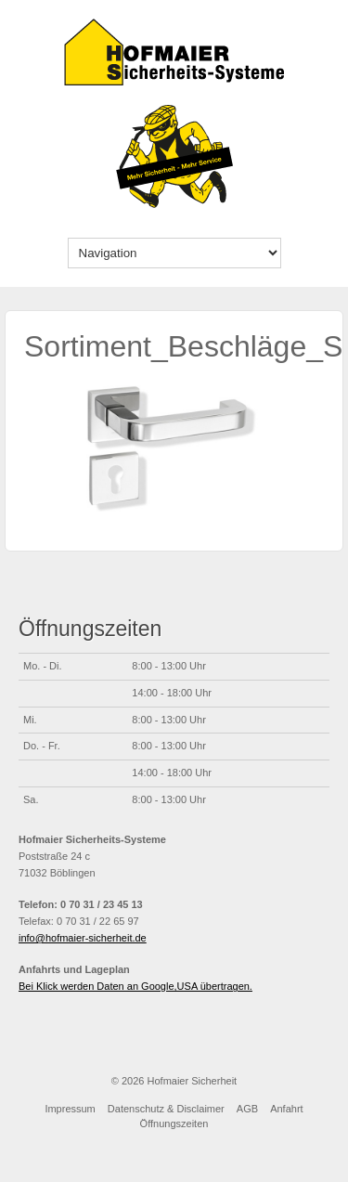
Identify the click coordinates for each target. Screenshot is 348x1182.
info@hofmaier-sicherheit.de (83, 937)
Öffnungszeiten (174, 1123)
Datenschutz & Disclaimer (166, 1108)
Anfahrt (286, 1108)
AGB (247, 1108)
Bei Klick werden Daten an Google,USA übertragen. (135, 986)
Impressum (70, 1108)
